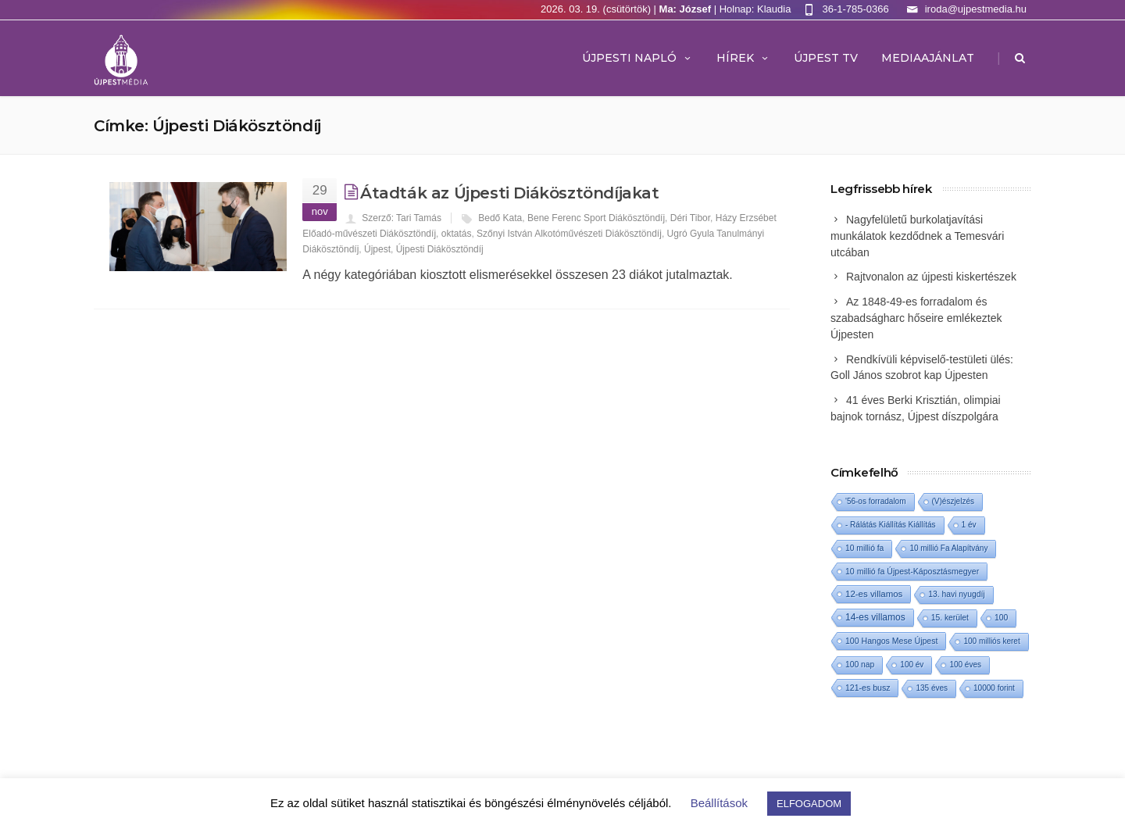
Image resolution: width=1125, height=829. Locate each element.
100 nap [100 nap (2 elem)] (859, 664)
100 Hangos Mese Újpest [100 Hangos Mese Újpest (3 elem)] (891, 640)
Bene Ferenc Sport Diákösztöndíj (596, 218)
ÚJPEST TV (826, 58)
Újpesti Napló (637, 58)
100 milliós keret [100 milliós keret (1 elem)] (991, 641)
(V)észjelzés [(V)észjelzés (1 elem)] (953, 501)
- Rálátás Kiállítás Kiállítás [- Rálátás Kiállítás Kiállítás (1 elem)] (890, 524)
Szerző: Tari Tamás (401, 218)
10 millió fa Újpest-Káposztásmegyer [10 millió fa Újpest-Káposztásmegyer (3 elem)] (912, 571)
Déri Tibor (690, 218)
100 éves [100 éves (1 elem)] (965, 664)
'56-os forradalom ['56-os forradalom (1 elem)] (875, 501)
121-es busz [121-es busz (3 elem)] (867, 687)
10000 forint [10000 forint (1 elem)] (994, 688)
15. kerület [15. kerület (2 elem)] (950, 617)
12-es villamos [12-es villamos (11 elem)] (873, 594)
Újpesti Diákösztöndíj (440, 249)
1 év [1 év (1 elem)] (969, 524)
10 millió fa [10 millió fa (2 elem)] (864, 548)
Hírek (743, 58)
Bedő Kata (500, 218)
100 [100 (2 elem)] (1001, 617)
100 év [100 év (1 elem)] (911, 664)
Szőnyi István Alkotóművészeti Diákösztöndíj (569, 233)
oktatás (456, 233)
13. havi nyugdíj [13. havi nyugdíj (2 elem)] (956, 594)
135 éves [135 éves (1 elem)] (932, 688)
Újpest (377, 249)
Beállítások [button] (719, 802)
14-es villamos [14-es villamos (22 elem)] (875, 617)
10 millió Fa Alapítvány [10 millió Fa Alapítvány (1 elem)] (948, 548)
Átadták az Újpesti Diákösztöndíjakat (509, 193)
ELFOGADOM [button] (809, 803)
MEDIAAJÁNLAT (927, 58)
